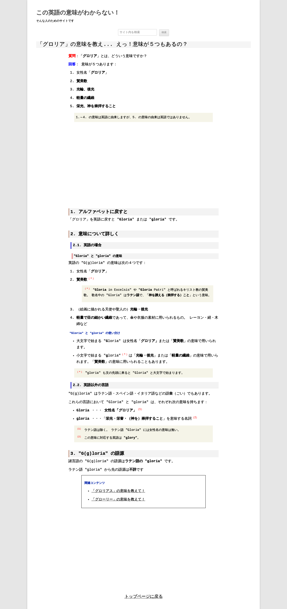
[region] (143, 162)
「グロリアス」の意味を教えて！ (118, 490)
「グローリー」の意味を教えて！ (118, 499)
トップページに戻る (144, 596)
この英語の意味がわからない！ (78, 13)
